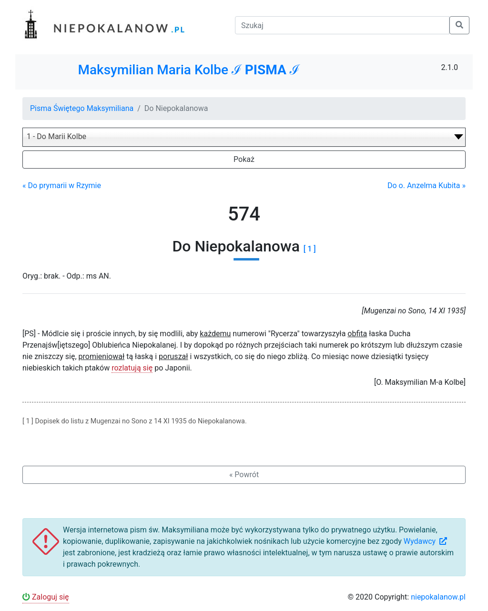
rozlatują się (132, 367)
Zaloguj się (45, 596)
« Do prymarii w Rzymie (61, 185)
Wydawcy (426, 541)
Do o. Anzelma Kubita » (426, 185)
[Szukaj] (342, 25)
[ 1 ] (310, 248)
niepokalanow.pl (438, 596)
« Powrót (244, 474)
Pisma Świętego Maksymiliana (81, 108)
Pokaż (244, 159)
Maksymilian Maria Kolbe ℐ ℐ (188, 70)
